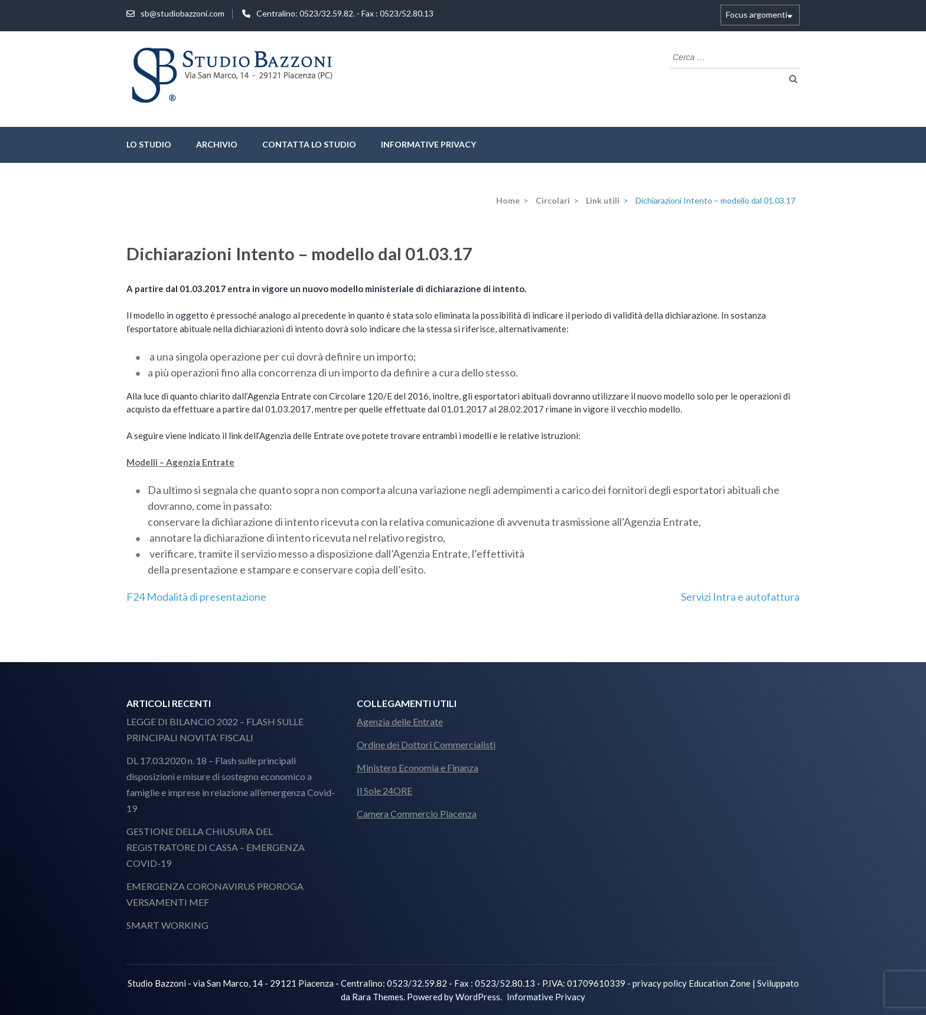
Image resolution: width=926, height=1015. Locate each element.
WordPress (477, 996)
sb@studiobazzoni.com (182, 13)
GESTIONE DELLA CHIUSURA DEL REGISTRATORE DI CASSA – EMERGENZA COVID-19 (215, 847)
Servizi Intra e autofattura (740, 596)
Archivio (216, 144)
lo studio (148, 144)
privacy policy (659, 983)
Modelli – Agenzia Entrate (180, 462)
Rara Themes (377, 996)
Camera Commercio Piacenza (417, 813)
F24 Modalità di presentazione (196, 596)
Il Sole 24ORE (384, 790)
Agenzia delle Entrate (400, 721)
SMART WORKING (167, 925)
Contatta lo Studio (309, 144)
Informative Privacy (428, 144)
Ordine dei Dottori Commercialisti (426, 744)
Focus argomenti (756, 14)
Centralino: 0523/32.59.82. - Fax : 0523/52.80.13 (344, 13)
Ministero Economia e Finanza (417, 767)
